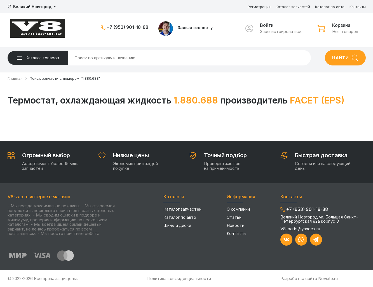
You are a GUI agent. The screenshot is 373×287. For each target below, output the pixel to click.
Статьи (234, 217)
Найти (340, 57)
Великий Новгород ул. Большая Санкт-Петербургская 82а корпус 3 (319, 219)
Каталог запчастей (293, 6)
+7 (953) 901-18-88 (127, 27)
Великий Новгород (32, 6)
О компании (238, 209)
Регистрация (259, 6)
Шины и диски (177, 225)
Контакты (357, 6)
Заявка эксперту (195, 28)
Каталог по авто (329, 6)
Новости (235, 225)
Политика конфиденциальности (179, 278)
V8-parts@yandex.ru (300, 229)
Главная (15, 78)
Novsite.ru (328, 278)
